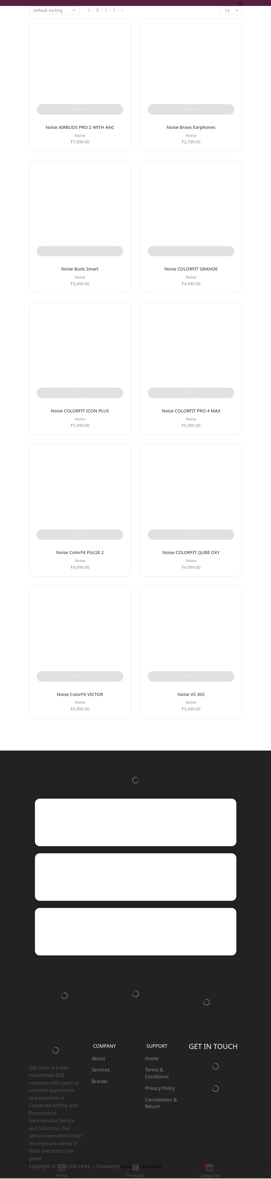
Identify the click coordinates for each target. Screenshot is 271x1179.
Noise (79, 135)
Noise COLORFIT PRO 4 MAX (191, 411)
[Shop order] (54, 10)
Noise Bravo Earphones (191, 127)
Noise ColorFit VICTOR (79, 694)
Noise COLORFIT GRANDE (191, 269)
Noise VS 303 (191, 694)
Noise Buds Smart (80, 269)
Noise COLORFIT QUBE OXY (191, 553)
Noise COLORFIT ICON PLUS (80, 411)
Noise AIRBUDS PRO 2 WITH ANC (80, 127)
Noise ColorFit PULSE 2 (80, 553)
